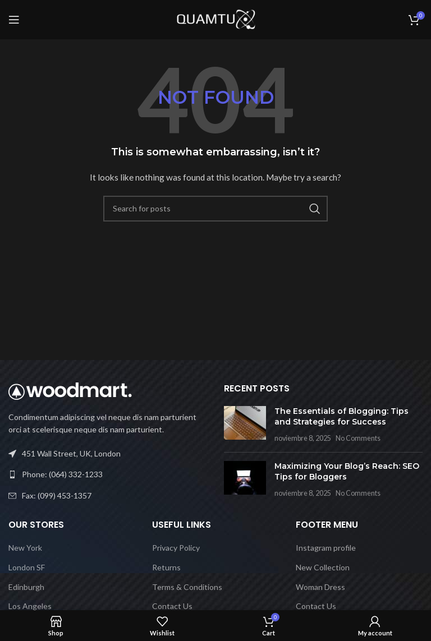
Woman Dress (320, 587)
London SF (26, 567)
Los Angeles (30, 606)
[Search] (215, 209)
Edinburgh (26, 587)
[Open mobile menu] (14, 19)
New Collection (323, 567)
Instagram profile (326, 547)
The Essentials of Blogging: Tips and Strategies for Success (341, 416)
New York (25, 547)
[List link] (107, 474)
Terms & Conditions (187, 587)
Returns (166, 567)
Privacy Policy (176, 547)
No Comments (358, 438)
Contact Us (172, 606)
